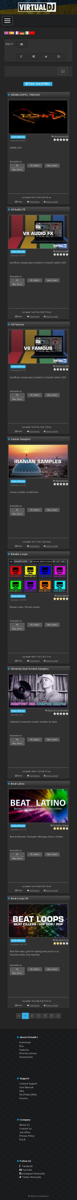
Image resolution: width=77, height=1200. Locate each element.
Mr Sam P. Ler (62, 940)
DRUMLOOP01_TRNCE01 (25, 94)
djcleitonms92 (61, 136)
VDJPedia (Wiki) (28, 1094)
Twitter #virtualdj (30, 1177)
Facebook (26, 1166)
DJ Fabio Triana (61, 825)
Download (25, 1042)
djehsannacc (62, 481)
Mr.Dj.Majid (63, 595)
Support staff (62, 251)
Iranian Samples (21, 439)
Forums (23, 1098)
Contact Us (25, 1128)
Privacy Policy (26, 1135)
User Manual (26, 1087)
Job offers (24, 1132)
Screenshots (26, 1057)
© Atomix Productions (38, 1196)
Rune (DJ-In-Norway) (58, 710)
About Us (24, 1124)
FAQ (21, 1091)
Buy (21, 1046)
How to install (52, 202)
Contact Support (28, 1083)
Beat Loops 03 (19, 898)
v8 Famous (17, 324)
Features (24, 1049)
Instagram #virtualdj (32, 1173)
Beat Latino (18, 783)
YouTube (25, 1169)
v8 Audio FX (18, 209)
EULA (22, 1139)
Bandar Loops (19, 554)
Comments (35, 202)
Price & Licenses (28, 1053)
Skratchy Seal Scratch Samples (30, 668)
